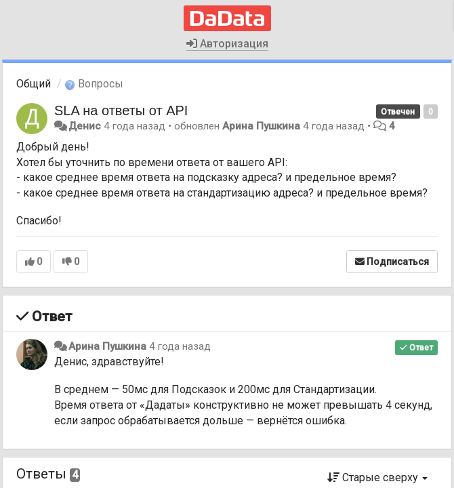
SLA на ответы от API (121, 110)
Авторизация (227, 43)
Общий (33, 83)
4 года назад (180, 346)
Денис (84, 126)
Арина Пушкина (261, 126)
